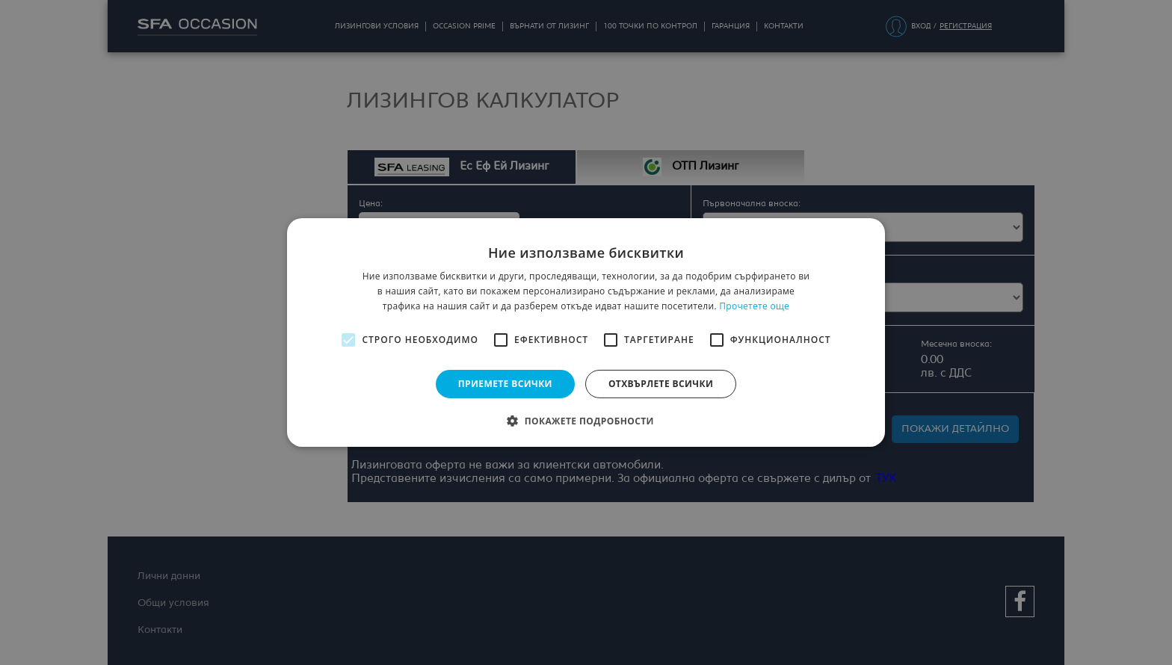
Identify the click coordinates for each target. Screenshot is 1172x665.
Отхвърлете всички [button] (660, 383)
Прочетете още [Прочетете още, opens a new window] (754, 306)
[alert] (586, 332)
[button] (586, 420)
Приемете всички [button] (505, 383)
